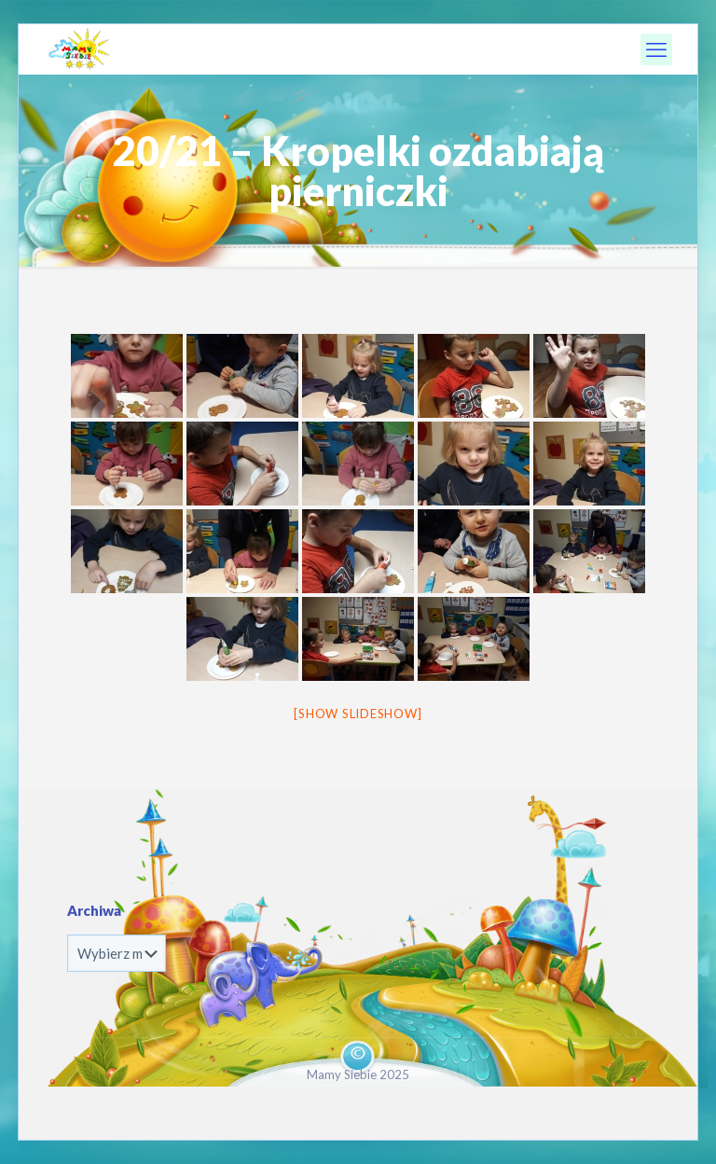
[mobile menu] (656, 49)
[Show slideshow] (357, 713)
